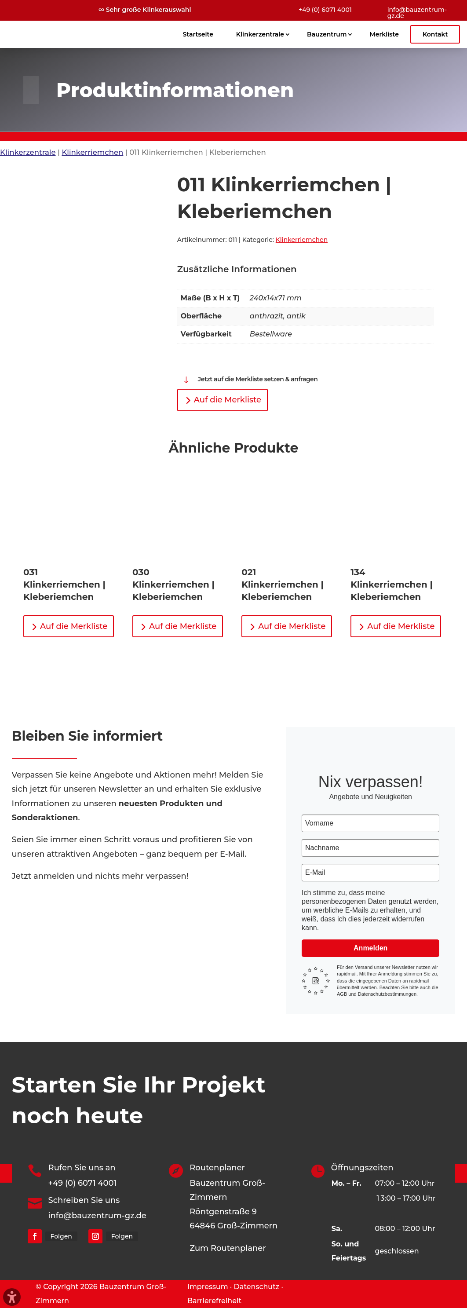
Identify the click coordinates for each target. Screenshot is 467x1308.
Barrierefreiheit (214, 1301)
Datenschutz (257, 1286)
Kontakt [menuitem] (435, 34)
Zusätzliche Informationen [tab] (237, 269)
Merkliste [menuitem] (383, 34)
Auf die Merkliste (227, 400)
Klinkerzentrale (28, 152)
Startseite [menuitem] (198, 34)
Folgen (61, 1236)
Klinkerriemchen (92, 152)
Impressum (207, 1286)
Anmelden (370, 948)
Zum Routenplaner (228, 1248)
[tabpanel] (305, 316)
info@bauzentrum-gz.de (417, 13)
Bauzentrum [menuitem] (327, 34)
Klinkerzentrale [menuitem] (260, 34)
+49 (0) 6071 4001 (325, 10)
